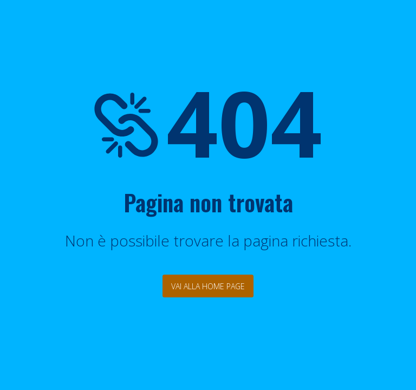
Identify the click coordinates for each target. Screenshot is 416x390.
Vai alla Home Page (208, 286)
